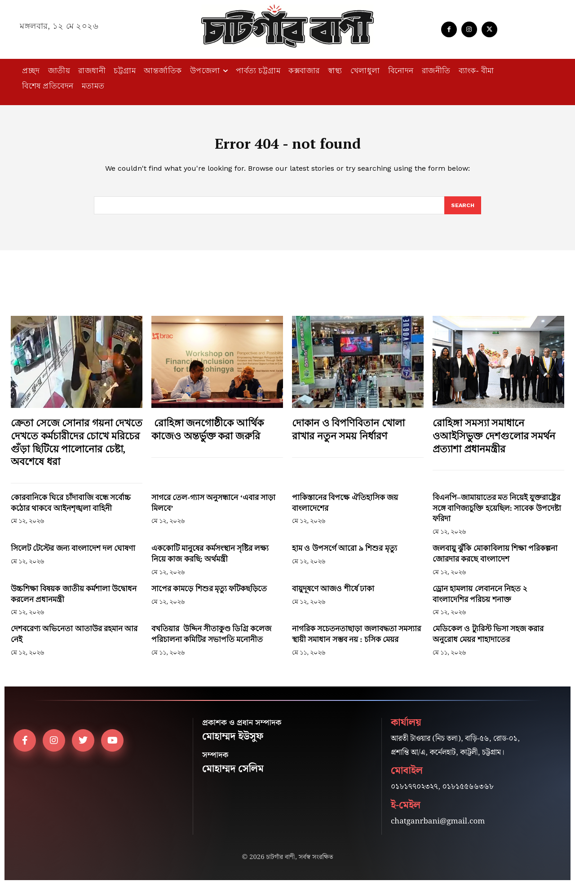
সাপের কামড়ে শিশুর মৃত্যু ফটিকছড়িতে (209, 594)
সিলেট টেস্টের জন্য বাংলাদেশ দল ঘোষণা (73, 553)
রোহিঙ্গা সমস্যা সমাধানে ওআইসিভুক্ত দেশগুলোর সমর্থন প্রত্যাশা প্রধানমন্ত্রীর (494, 441)
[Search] (462, 210)
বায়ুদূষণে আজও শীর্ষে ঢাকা (333, 594)
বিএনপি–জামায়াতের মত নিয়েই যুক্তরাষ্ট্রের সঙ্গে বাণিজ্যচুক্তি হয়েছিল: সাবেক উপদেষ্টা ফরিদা (497, 514)
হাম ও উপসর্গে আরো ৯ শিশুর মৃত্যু (344, 553)
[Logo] (287, 26)
